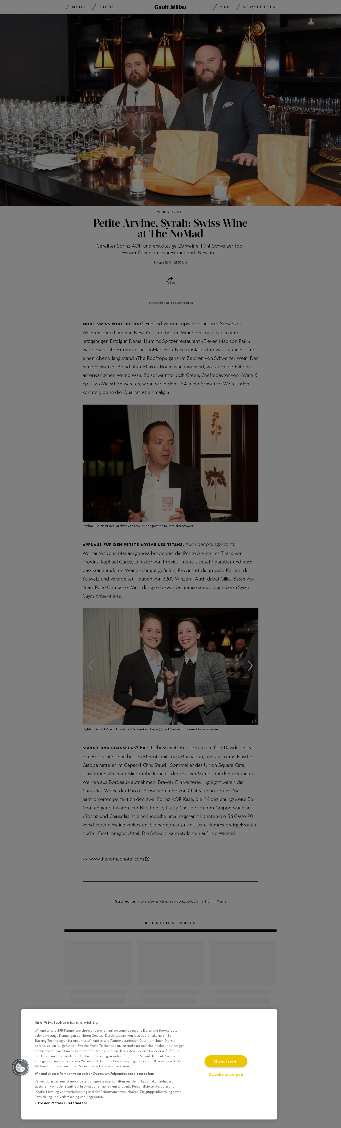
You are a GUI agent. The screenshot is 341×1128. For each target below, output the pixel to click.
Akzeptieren (226, 1061)
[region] (149, 1064)
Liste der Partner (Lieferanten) (61, 1103)
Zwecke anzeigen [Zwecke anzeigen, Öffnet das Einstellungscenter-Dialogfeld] (226, 1074)
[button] (20, 1067)
